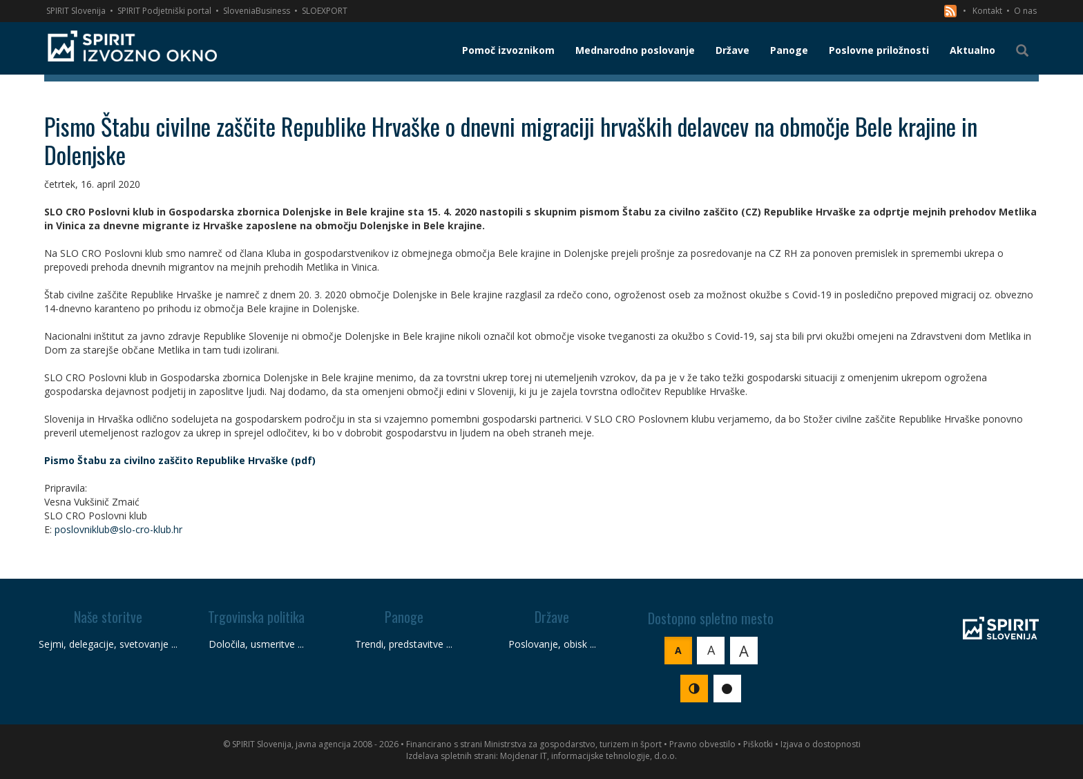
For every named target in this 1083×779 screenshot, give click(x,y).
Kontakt (987, 11)
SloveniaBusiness (256, 11)
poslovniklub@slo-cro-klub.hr (118, 529)
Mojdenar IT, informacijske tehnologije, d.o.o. (588, 756)
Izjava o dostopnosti (820, 744)
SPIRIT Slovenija (76, 11)
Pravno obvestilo (702, 744)
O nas (1025, 11)
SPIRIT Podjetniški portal (164, 11)
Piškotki (758, 744)
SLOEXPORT (324, 11)
